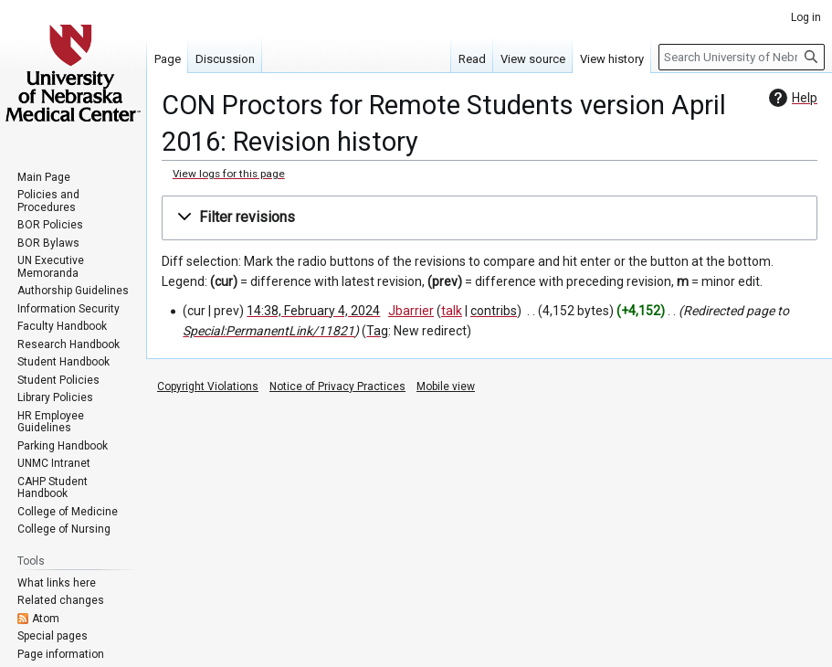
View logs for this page (229, 173)
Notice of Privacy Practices (337, 386)
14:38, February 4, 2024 (313, 310)
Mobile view (445, 386)
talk (451, 310)
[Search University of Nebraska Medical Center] (741, 57)
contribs (493, 310)
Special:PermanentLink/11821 (268, 330)
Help (790, 98)
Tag (377, 330)
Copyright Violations (207, 386)
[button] (489, 218)
